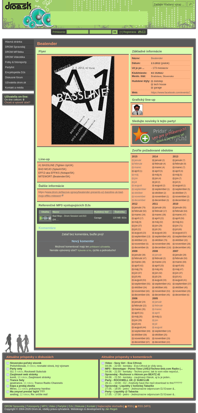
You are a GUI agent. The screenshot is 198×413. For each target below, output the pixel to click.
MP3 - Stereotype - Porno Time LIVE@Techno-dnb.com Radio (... (144, 368)
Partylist (9, 67)
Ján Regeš (111, 409)
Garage (98, 217)
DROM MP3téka (14, 52)
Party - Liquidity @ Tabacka (121, 391)
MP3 (44, 406)
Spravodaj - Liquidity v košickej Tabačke (129, 385)
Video (52, 406)
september (161, 189)
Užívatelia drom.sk (15, 82)
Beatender (157, 58)
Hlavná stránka (13, 41)
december (160, 200)
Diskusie (80, 406)
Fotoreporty (33, 406)
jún (156, 178)
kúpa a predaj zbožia (22, 385)
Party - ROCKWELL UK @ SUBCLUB (127, 380)
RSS (130, 406)
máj (157, 174)
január (158, 160)
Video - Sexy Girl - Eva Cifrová (123, 363)
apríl (136, 171)
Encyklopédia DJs (15, 72)
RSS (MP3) (144, 406)
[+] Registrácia (128, 32)
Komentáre (47, 228)
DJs (71, 406)
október (159, 192)
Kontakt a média (14, 87)
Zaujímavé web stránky (24, 374)
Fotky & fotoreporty (16, 62)
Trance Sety (17, 380)
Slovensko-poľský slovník (25, 363)
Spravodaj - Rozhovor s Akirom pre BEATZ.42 (132, 374)
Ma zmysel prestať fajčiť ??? (27, 391)
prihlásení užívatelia (100, 246)
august (158, 185)
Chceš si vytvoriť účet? (17, 102)
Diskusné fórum (14, 77)
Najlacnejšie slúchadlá (109, 406)
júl (156, 182)
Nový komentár (83, 241)
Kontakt (91, 406)
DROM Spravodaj (15, 46)
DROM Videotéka (15, 57)
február (159, 163)
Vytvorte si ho (84, 250)
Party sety (16, 368)
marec (158, 167)
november (160, 196)
